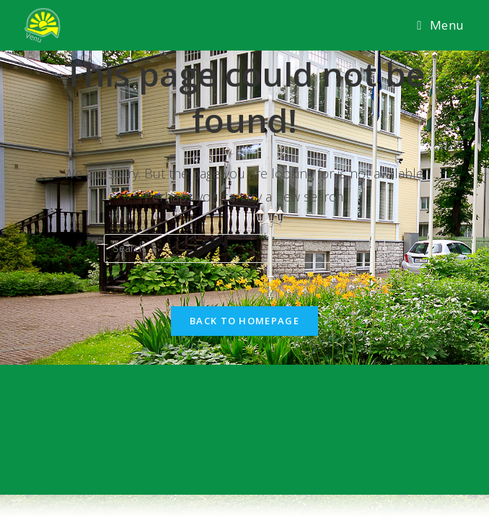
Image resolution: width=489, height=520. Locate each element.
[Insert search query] (244, 248)
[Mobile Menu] (440, 25)
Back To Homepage (244, 320)
